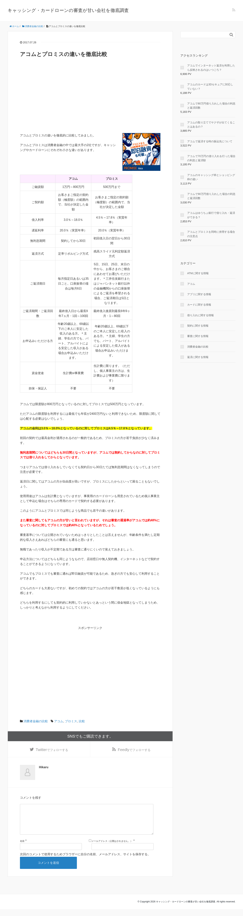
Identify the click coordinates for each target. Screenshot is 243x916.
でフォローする (52, 750)
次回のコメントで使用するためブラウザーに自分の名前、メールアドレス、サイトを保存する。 (85, 861)
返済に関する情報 (197, 357)
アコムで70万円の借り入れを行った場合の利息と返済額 (211, 158)
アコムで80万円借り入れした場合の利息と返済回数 (211, 105)
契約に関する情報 (197, 325)
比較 (82, 721)
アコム (58, 721)
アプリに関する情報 (199, 294)
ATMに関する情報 (198, 273)
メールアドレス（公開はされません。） (112, 847)
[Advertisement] (90, 106)
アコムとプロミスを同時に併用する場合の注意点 (211, 233)
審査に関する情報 (197, 336)
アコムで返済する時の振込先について (209, 141)
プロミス (71, 721)
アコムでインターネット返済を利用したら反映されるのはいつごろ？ (211, 67)
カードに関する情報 (199, 304)
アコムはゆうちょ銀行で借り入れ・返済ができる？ (211, 215)
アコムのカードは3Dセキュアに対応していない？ (210, 86)
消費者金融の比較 (36, 721)
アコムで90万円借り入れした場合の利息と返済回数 (211, 196)
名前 (22, 847)
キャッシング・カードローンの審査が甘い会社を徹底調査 (68, 10)
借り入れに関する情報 (200, 315)
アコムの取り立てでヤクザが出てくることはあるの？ (211, 124)
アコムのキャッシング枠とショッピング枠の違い (211, 177)
